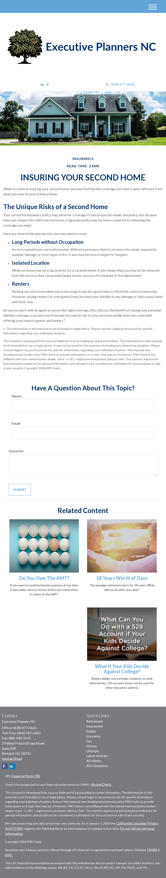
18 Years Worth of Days (122, 578)
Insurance (93, 736)
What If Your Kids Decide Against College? (122, 668)
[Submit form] (19, 490)
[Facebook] (48, 84)
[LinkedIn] (42, 84)
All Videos (93, 761)
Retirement (94, 721)
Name (16, 396)
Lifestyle (92, 751)
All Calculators (97, 766)
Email (16, 423)
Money (91, 746)
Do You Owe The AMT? (44, 578)
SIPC (9, 855)
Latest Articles (97, 756)
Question (16, 451)
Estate (91, 731)
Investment (94, 726)
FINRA (152, 850)
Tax (89, 741)
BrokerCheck (101, 784)
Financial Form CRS (25, 776)
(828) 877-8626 (120, 84)
